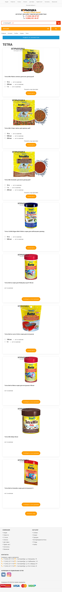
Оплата (25, 2)
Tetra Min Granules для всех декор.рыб (17, 180)
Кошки (35, 535)
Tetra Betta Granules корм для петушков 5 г (19, 488)
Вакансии (54, 2)
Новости (13, 2)
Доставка (31, 2)
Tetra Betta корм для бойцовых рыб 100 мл (18, 283)
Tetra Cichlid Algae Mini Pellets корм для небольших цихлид (24, 231)
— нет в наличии (12, 82)
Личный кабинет (30, 5)
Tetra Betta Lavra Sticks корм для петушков (19, 334)
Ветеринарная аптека (39, 540)
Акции (6, 2)
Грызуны (35, 537)
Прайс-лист (39, 2)
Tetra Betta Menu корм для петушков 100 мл (19, 385)
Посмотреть (31, 93)
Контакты (47, 2)
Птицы (35, 542)
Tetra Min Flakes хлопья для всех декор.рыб (19, 76)
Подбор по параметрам (31, 37)
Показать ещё (31, 513)
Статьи (19, 2)
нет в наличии (8, 288)
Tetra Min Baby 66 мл (11, 437)
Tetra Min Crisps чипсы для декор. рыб (17, 128)
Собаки (35, 532)
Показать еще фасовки (31, 89)
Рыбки (35, 544)
